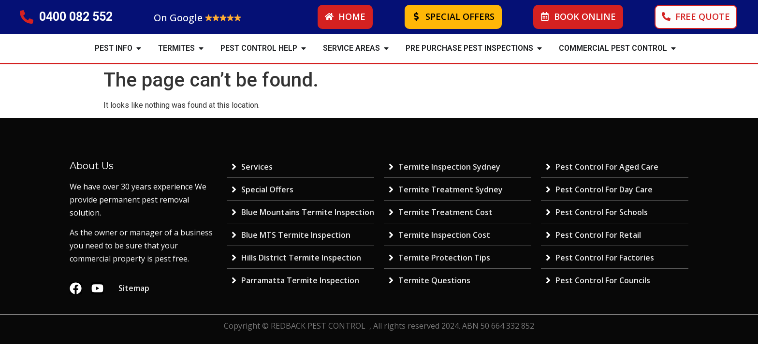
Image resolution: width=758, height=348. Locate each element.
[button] (139, 48)
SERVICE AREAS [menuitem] (351, 48)
